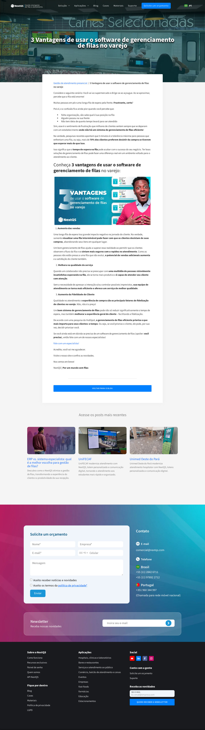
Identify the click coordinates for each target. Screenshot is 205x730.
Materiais (118, 5)
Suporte (132, 5)
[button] (64, 6)
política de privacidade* (72, 586)
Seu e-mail (135, 692)
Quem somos (33, 672)
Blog (95, 5)
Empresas (83, 682)
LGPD (30, 710)
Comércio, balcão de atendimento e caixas (99, 672)
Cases (106, 5)
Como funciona (34, 658)
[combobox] (188, 5)
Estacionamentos (87, 701)
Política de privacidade (38, 705)
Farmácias (83, 691)
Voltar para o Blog (102, 388)
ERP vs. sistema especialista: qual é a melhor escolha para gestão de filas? (49, 462)
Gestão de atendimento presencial (70, 83)
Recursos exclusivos (37, 662)
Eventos (82, 677)
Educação (83, 696)
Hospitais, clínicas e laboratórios (94, 658)
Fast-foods (83, 686)
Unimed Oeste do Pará (145, 459)
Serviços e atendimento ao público (95, 667)
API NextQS (32, 677)
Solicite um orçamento (156, 5)
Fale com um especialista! (66, 343)
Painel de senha (35, 667)
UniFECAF (85, 459)
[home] (27, 6)
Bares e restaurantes (88, 662)
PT (188, 5)
